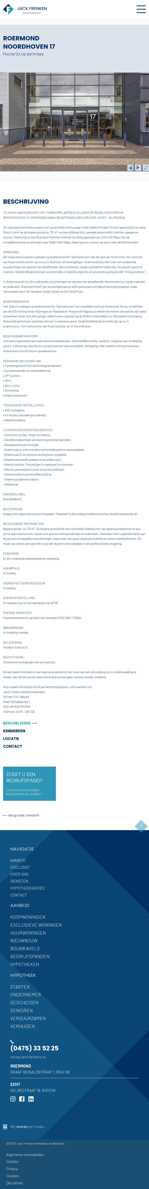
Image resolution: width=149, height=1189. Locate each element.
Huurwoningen (28, 933)
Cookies (12, 1176)
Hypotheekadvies (27, 888)
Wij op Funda (24, 1126)
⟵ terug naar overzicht (21, 815)
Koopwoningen (27, 917)
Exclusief (20, 867)
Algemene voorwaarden (25, 1154)
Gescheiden (24, 1002)
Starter (20, 987)
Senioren (21, 1010)
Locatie (11, 738)
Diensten (19, 881)
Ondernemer (25, 994)
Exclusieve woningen (36, 925)
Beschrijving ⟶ (20, 723)
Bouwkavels (25, 948)
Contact (12, 746)
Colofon (12, 1161)
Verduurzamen (28, 1018)
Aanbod (17, 860)
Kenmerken (14, 731)
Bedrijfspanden (29, 956)
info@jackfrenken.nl (28, 1057)
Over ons (19, 874)
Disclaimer (14, 1183)
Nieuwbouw (23, 940)
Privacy (12, 1168)
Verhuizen (22, 1026)
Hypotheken (24, 964)
